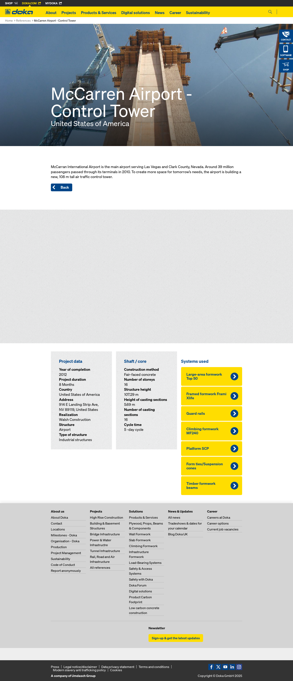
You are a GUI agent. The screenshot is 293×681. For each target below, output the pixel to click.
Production (59, 547)
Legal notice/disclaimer (80, 666)
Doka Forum (137, 585)
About (51, 12)
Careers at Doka (218, 517)
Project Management (66, 553)
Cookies (116, 670)
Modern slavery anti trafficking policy (79, 670)
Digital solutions (135, 12)
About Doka (59, 517)
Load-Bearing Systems (145, 562)
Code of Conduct (63, 564)
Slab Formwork (140, 540)
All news (174, 517)
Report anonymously (66, 570)
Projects (68, 12)
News (160, 12)
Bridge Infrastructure (105, 534)
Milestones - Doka (64, 535)
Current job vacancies (222, 529)
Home (9, 20)
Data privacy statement (117, 666)
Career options (218, 523)
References (23, 20)
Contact (56, 523)
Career (175, 12)
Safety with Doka (141, 579)
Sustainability (198, 12)
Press (55, 666)
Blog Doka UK (178, 534)
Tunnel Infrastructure (105, 551)
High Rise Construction (106, 517)
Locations (58, 529)
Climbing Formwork (143, 546)
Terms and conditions (154, 666)
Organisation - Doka (65, 541)
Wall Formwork (140, 534)
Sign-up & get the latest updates (176, 638)
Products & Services (98, 12)
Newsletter (157, 628)
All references (100, 567)
